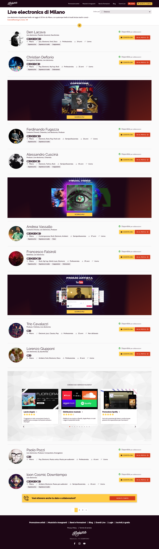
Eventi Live (100, 517)
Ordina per (96, 11)
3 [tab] (74, 422)
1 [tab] (69, 422)
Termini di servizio (85, 522)
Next (135, 422)
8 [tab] (86, 422)
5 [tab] (79, 422)
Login (132, 4)
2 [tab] (72, 422)
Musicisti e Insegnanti (57, 517)
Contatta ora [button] (127, 37)
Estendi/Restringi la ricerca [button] (18, 20)
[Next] (86, 504)
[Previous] (73, 504)
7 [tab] (84, 422)
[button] (125, 12)
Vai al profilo (142, 37)
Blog (91, 517)
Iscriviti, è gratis (145, 4)
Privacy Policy (72, 522)
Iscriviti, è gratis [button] (122, 493)
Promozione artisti (37, 517)
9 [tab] (89, 422)
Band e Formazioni (78, 517)
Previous (23, 422)
